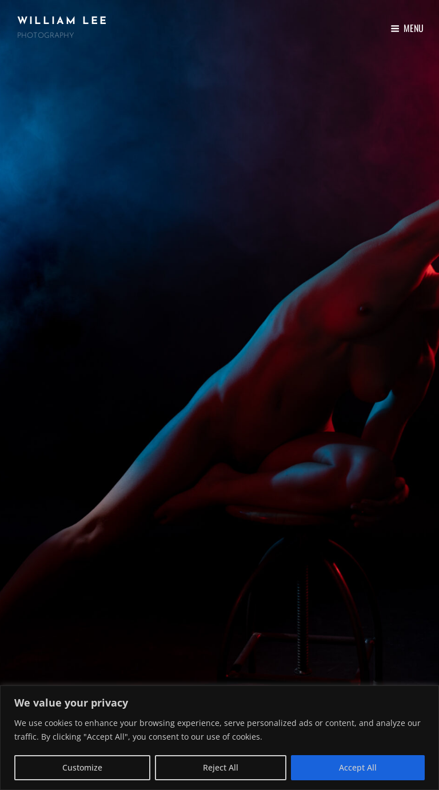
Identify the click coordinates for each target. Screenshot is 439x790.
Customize (82, 767)
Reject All (220, 767)
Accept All (358, 767)
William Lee (62, 21)
